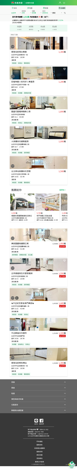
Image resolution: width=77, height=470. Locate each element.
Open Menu (64, 3)
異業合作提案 (39, 462)
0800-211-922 (44, 429)
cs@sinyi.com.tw (42, 434)
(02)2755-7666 (39, 432)
